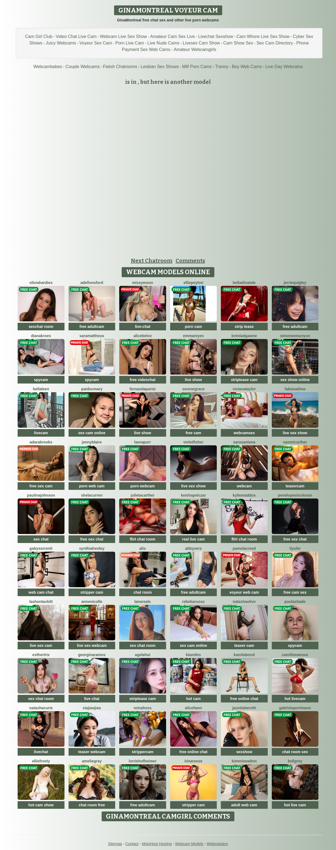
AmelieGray (92, 761)
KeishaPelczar (193, 495)
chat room (142, 592)
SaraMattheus (91, 336)
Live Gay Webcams (284, 66)
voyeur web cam (244, 592)
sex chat (41, 539)
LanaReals (142, 601)
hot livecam (295, 698)
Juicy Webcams (61, 43)
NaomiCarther (295, 442)
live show (193, 380)
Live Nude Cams (163, 43)
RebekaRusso (193, 601)
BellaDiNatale (244, 282)
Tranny (221, 66)
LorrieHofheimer (143, 761)
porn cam (193, 326)
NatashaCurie (41, 708)
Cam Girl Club (38, 36)
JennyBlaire (92, 442)
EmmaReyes (193, 336)
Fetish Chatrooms (120, 66)
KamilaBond (244, 655)
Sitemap (115, 844)
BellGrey (295, 761)
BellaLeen (41, 389)
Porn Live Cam (129, 43)
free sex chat (92, 539)
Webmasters (217, 844)
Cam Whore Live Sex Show (263, 36)
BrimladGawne (244, 336)
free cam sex (294, 592)
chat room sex (295, 752)
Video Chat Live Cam (76, 36)
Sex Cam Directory (275, 43)
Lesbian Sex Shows (160, 66)
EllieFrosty (41, 761)
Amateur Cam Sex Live (172, 36)
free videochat (143, 380)
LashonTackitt (41, 601)
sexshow (244, 752)
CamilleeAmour (295, 655)
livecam (41, 433)
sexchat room (41, 326)
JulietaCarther (142, 495)
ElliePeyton (193, 282)
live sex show (295, 433)
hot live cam (295, 805)
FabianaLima (295, 389)
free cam (193, 433)
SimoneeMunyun (295, 336)
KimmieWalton (244, 761)
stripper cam (91, 592)
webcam (244, 486)
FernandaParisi (143, 389)
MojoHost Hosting (157, 844)
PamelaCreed (244, 548)
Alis (143, 548)
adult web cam (244, 805)
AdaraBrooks (41, 442)
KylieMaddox (244, 495)
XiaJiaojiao (92, 708)
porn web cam (92, 486)
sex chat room (143, 645)
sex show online (295, 380)
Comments (190, 260)
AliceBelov (142, 336)
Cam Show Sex (238, 43)
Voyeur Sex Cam (95, 43)
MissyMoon (142, 282)
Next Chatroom (151, 260)
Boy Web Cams (247, 66)
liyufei (295, 548)
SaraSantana (244, 442)
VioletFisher (193, 442)
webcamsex (244, 433)
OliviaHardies (41, 282)
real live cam (193, 539)
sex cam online (91, 433)
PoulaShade (295, 601)
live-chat (142, 326)
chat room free (92, 805)
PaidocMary (91, 389)
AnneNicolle (91, 601)
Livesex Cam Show (201, 43)
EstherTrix (41, 655)
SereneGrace (193, 389)
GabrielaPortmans (295, 708)
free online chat (244, 698)
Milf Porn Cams (197, 66)
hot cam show (41, 805)
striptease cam (244, 380)
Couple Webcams (83, 66)
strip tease (244, 326)
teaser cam (244, 645)
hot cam (193, 698)
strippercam (142, 752)
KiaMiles (193, 655)
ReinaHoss (142, 708)
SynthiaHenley (91, 548)
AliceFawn (193, 708)
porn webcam (142, 486)
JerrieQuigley (295, 282)
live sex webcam (92, 645)
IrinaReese (193, 761)
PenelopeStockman (295, 495)
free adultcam (91, 326)
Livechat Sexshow (215, 36)
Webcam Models (189, 844)
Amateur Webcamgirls (195, 49)
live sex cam (41, 645)
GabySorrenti (41, 548)
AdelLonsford (91, 282)
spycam (41, 380)
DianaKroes (41, 336)
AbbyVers (193, 548)
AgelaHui (142, 655)
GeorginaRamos (91, 655)
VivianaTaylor (244, 389)
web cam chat (40, 592)
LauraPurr (142, 442)
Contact (131, 844)
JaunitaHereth (244, 708)
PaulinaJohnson (41, 495)
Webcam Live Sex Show (123, 36)
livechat (41, 752)
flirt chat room (142, 539)
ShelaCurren (91, 495)
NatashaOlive (244, 601)
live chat (91, 698)
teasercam (295, 486)
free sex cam (41, 486)
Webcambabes (47, 66)
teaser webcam (91, 752)
